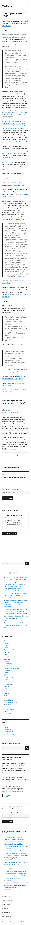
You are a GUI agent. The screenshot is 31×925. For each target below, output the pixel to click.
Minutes (7, 695)
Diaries (6, 661)
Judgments (7, 686)
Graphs (6, 679)
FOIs (5, 675)
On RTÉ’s (8, 162)
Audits (6, 647)
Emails (6, 666)
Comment (7, 652)
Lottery (6, 693)
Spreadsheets (8, 700)
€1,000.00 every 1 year (13, 515)
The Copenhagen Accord (20, 183)
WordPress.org (9, 734)
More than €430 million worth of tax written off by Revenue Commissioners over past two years (16, 864)
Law (5, 688)
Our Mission (6, 897)
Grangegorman (9, 677)
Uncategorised (9, 707)
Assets (6, 645)
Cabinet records (9, 650)
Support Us (9, 796)
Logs (5, 691)
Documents (8, 663)
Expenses (7, 670)
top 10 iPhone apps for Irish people (13, 372)
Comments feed (9, 732)
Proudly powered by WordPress (18, 922)
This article (6, 35)
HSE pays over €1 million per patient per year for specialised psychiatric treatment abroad (16, 885)
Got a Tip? (5, 908)
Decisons (7, 659)
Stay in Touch (6, 916)
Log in (6, 727)
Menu (26, 6)
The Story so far (7, 900)
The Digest (5, 391)
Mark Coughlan (9, 389)
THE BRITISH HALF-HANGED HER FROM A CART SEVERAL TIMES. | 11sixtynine (15, 602)
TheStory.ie (8, 6)
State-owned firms (10, 702)
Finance (6, 673)
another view (19, 185)
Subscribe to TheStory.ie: (10, 489)
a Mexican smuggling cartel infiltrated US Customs (14, 294)
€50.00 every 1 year (12, 522)
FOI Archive (6, 904)
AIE (5, 641)
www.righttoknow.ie (9, 782)
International (8, 682)
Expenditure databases (11, 668)
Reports (6, 698)
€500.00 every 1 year (13, 518)
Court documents (9, 657)
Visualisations (8, 714)
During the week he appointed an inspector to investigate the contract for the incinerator (14, 112)
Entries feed (8, 729)
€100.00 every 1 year (12, 520)
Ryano (8, 410)
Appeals (6, 643)
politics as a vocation (17, 219)
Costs (6, 654)
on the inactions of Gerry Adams (13, 153)
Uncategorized (9, 709)
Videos (6, 711)
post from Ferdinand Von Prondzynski (15, 142)
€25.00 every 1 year (12, 525)
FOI (11, 391)
